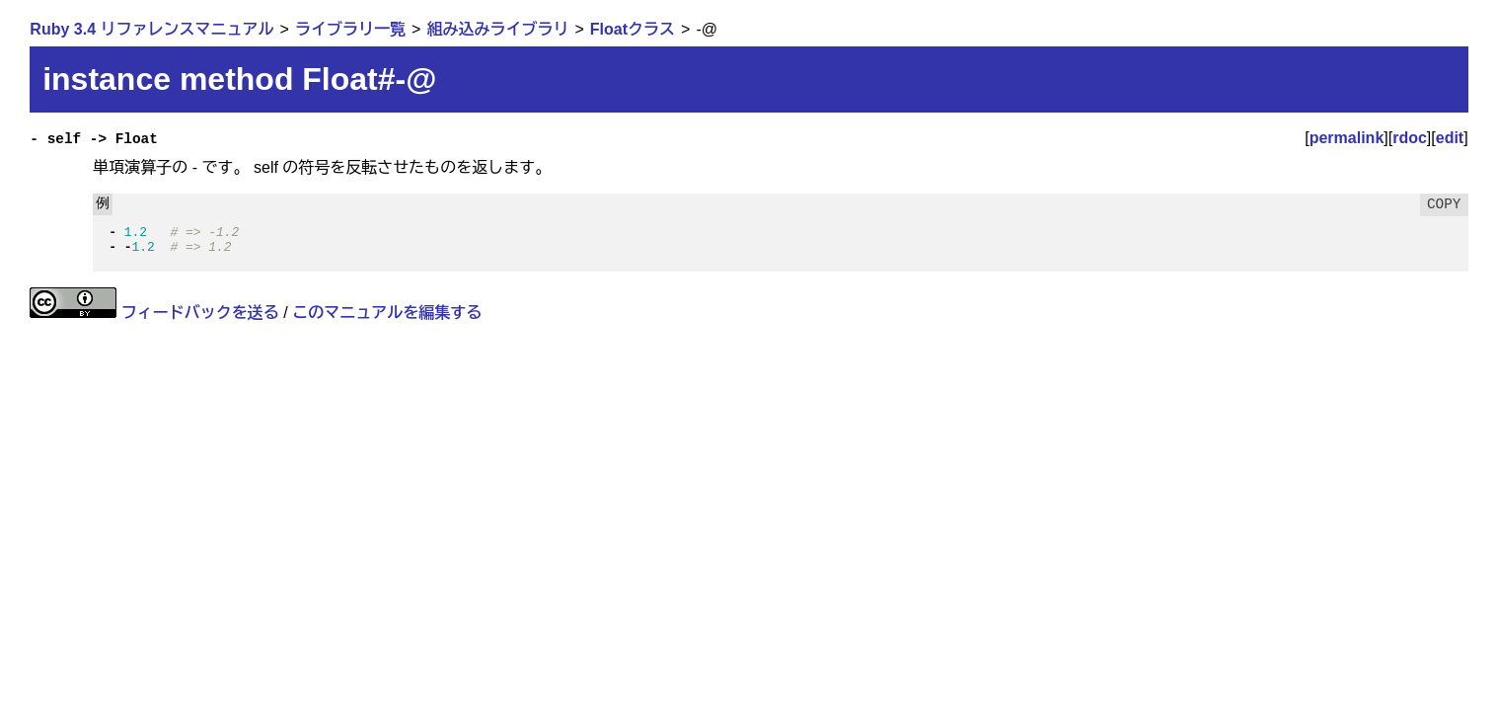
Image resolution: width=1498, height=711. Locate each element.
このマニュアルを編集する (387, 312)
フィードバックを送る (200, 312)
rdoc (1409, 137)
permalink (1347, 137)
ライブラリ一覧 (350, 29)
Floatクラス (632, 29)
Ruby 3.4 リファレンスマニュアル (151, 29)
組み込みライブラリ (497, 29)
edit (1449, 137)
